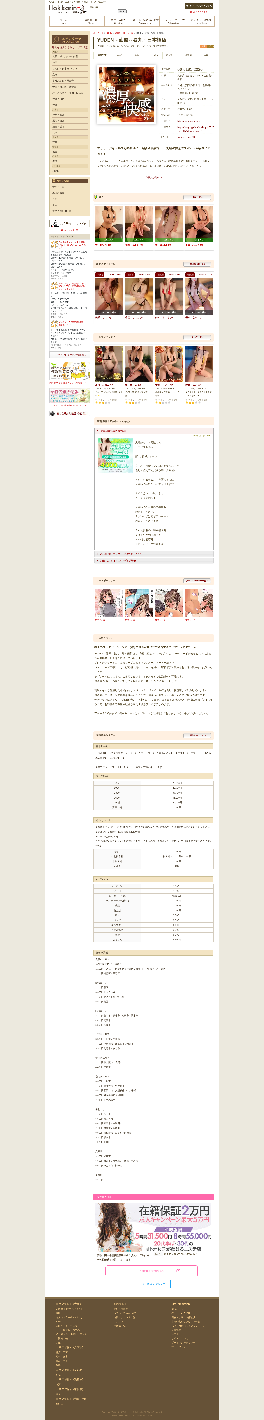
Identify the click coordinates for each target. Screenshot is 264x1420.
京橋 (54, 74)
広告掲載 (176, 1330)
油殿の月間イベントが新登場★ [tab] (116, 560)
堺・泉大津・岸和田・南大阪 (67, 92)
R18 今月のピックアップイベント (189, 1325)
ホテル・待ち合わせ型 (126, 1313)
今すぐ (56, 199)
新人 (54, 205)
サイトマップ (178, 1346)
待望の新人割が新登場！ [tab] (112, 430)
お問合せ (176, 1334)
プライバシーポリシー (183, 1342)
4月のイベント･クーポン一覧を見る (69, 355)
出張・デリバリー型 (124, 1317)
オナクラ (118, 1321)
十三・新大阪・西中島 (64, 86)
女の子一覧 (58, 186)
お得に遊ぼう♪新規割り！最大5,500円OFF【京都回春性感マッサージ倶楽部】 (72, 286)
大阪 (54, 104)
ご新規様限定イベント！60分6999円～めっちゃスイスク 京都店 (72, 245)
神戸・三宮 (58, 114)
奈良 (54, 161)
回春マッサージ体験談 (183, 1317)
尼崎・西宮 (58, 120)
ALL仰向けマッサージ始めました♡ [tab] (118, 553)
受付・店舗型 (121, 1308)
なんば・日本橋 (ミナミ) (65, 68)
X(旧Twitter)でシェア (154, 1284)
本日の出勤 (58, 193)
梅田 (54, 62)
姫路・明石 (58, 126)
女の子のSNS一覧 (62, 211)
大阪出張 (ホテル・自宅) (65, 56)
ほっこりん (177, 1308)
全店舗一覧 (120, 1325)
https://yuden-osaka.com (190, 121)
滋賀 (54, 151)
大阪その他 (58, 98)
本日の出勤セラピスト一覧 (185, 1321)
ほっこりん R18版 (181, 1313)
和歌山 (56, 170)
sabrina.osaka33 (186, 137)
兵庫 (54, 132)
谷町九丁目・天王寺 (63, 80)
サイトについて (179, 1338)
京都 (54, 142)
